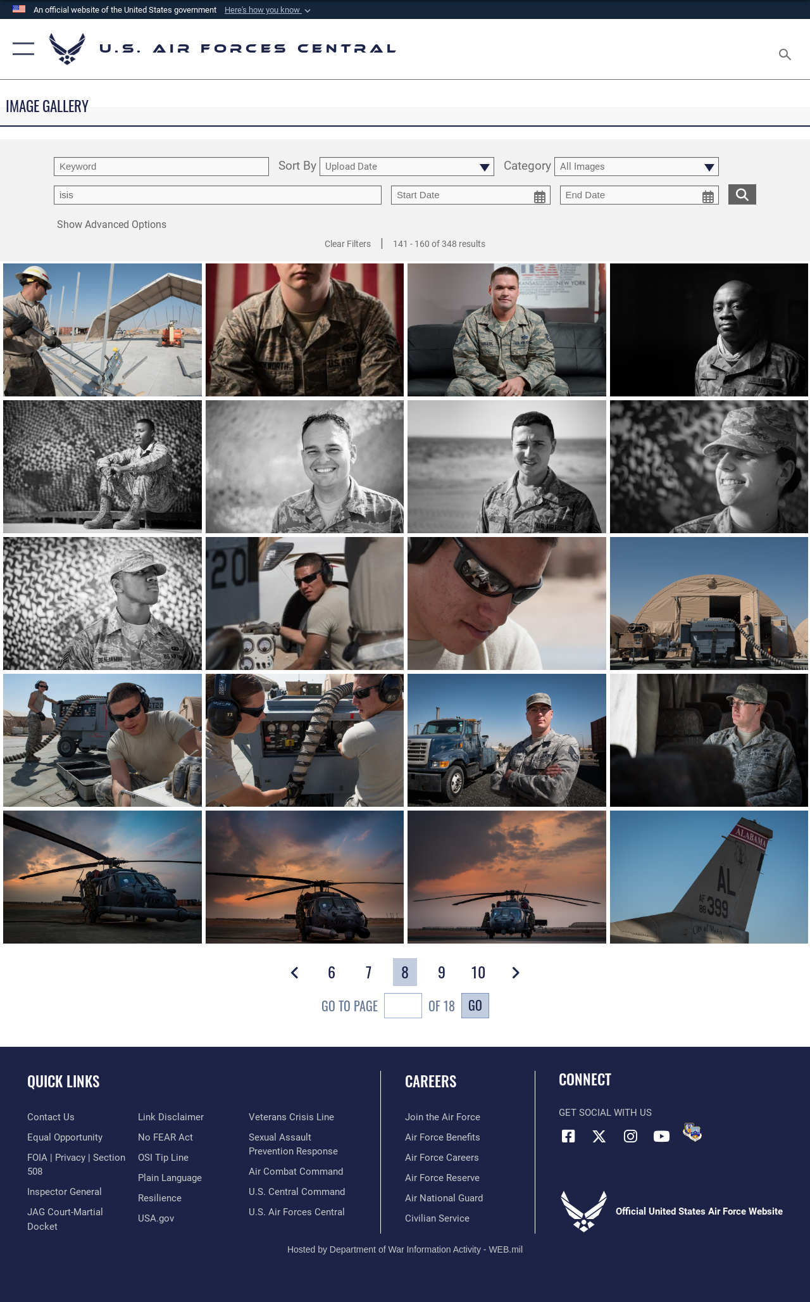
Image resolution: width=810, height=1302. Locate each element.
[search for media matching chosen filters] (742, 193)
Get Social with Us (605, 1112)
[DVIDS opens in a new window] (692, 1132)
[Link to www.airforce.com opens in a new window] (442, 1117)
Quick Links (63, 1081)
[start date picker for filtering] (471, 195)
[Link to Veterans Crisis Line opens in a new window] (291, 1117)
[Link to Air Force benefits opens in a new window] (442, 1137)
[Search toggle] (787, 48)
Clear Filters (348, 244)
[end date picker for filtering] (640, 195)
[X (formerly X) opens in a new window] (599, 1136)
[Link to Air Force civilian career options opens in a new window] (437, 1218)
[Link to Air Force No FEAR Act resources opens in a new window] (165, 1137)
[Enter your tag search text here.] (218, 195)
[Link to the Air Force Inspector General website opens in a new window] (64, 1192)
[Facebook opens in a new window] (568, 1136)
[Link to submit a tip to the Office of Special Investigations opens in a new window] (163, 1157)
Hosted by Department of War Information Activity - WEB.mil (405, 1249)
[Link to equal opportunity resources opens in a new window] (65, 1137)
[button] (269, 10)
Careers (430, 1081)
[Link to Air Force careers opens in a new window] (442, 1157)
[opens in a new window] (170, 1178)
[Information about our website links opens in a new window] (171, 1117)
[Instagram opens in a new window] (630, 1136)
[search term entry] (161, 166)
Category (527, 166)
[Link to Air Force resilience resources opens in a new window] (160, 1198)
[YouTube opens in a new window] (661, 1136)
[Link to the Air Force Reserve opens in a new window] (442, 1178)
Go (475, 1004)
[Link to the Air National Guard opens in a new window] (444, 1198)
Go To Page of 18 (388, 1007)
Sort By (297, 166)
